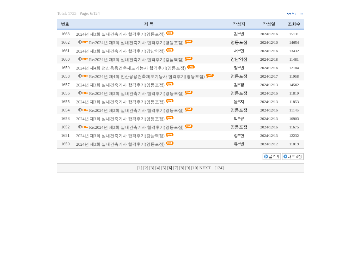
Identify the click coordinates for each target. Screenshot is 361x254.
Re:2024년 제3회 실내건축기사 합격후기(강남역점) (137, 59)
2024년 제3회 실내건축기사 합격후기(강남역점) (121, 51)
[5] (164, 167)
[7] (176, 167)
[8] (182, 167)
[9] (188, 167)
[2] (146, 167)
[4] (158, 167)
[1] (140, 167)
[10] (195, 167)
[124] (219, 167)
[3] (152, 167)
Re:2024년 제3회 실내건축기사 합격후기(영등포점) (137, 42)
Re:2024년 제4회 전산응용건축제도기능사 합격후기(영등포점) (147, 76)
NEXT (205, 167)
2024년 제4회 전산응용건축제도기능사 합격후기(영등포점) (131, 68)
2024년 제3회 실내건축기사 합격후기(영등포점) (121, 34)
